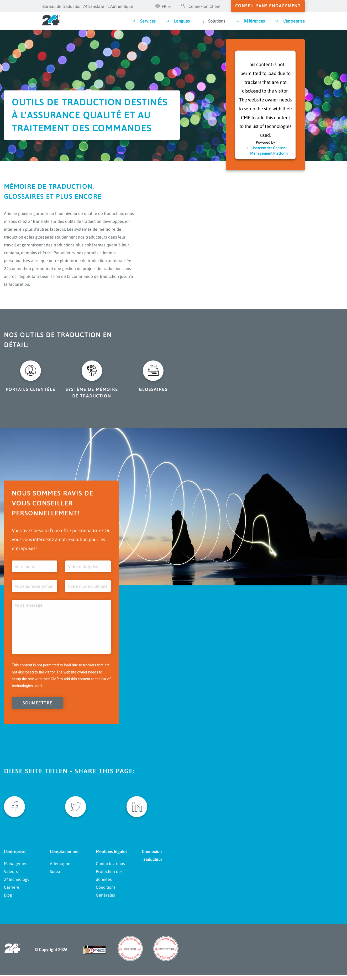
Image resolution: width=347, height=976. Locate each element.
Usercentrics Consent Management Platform (269, 150)
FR (160, 6)
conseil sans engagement (268, 5)
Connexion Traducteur (152, 856)
